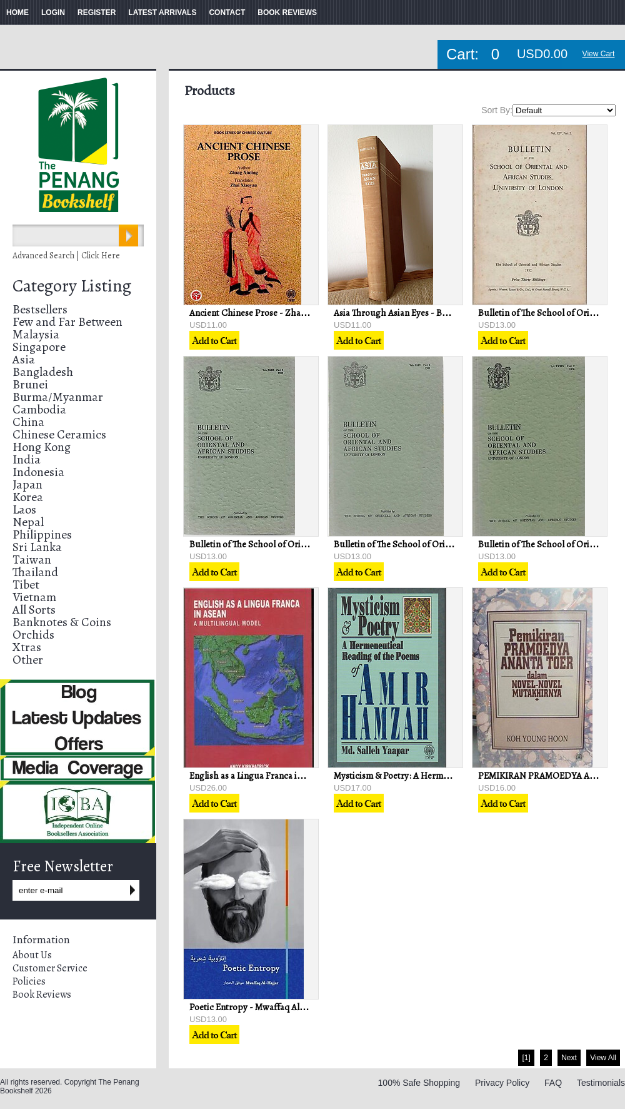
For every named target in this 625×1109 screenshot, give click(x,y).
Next (569, 1057)
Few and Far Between (67, 321)
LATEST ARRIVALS (162, 12)
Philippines (42, 534)
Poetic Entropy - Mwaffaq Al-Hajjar (257, 1007)
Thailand (35, 572)
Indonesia (38, 471)
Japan (27, 484)
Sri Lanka (37, 547)
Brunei (30, 384)
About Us (32, 955)
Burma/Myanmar (57, 396)
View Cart (598, 53)
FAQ (553, 1083)
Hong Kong (41, 446)
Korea (27, 497)
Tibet (25, 584)
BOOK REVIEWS (287, 12)
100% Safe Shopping (419, 1083)
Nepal (28, 522)
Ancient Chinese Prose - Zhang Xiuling (265, 312)
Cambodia (39, 409)
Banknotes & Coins (61, 622)
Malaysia (35, 334)
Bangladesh (42, 371)
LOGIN (53, 12)
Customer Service (50, 968)
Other (27, 659)
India (26, 459)
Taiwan (31, 559)
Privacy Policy (502, 1083)
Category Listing (71, 286)
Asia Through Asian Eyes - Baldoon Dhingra (419, 312)
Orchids (33, 634)
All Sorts (34, 609)
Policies (29, 981)
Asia (23, 359)
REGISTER (97, 12)
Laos (24, 509)
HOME (17, 12)
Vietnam (34, 597)
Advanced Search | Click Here (66, 255)
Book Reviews (41, 994)
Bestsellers (40, 309)
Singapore (39, 346)
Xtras (26, 647)
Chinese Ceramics (59, 434)
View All (603, 1057)
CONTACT (227, 12)
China (28, 421)
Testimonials (601, 1083)
